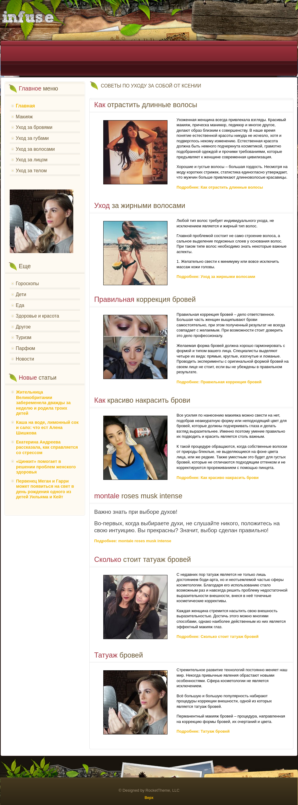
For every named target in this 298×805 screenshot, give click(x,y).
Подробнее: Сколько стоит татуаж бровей (218, 636)
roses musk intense (138, 496)
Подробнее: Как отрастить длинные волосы (220, 187)
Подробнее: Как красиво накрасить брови (218, 477)
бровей (118, 655)
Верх (148, 798)
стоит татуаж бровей (142, 559)
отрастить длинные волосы (145, 105)
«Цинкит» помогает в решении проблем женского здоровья (46, 466)
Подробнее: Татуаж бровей (203, 731)
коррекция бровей (145, 299)
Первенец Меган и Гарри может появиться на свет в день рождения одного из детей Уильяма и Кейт (45, 489)
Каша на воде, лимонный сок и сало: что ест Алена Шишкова (47, 427)
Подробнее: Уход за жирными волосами (216, 276)
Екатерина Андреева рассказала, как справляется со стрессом (47, 447)
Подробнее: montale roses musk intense (132, 541)
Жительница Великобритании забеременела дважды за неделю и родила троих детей (43, 403)
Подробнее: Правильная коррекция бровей (219, 382)
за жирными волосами (139, 205)
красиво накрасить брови (142, 400)
